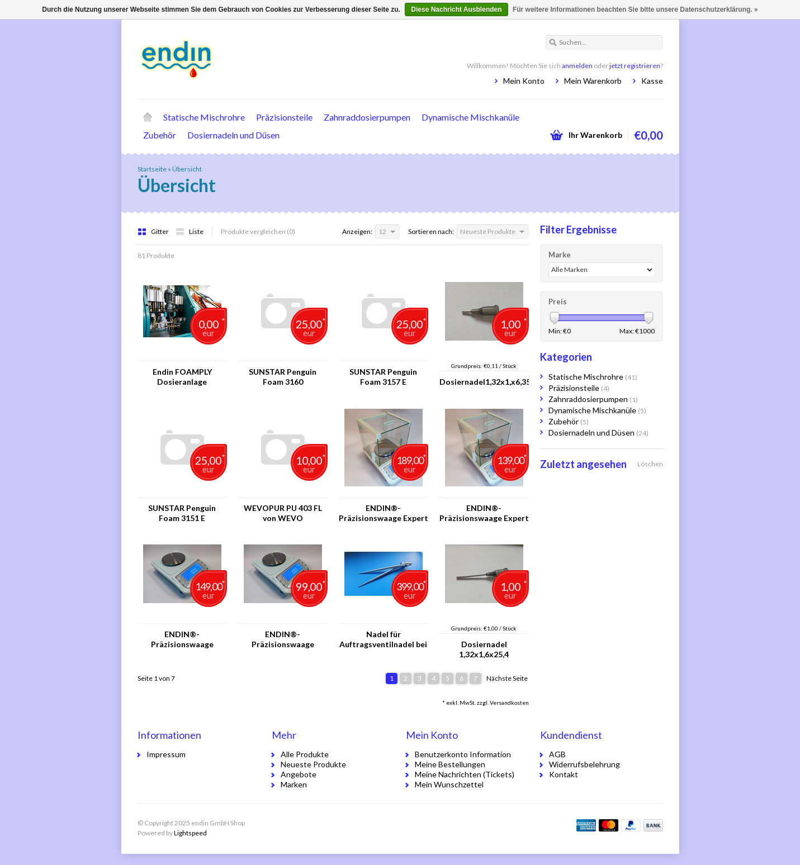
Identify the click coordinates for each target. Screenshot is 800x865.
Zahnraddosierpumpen (367, 117)
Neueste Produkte (313, 764)
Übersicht (187, 169)
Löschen (650, 464)
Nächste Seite (507, 678)
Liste (189, 231)
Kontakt (563, 774)
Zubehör (159, 135)
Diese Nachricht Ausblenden (456, 9)
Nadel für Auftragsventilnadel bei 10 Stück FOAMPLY (383, 639)
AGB (557, 754)
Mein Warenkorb (593, 80)
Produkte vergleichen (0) (258, 231)
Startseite (148, 117)
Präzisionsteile (284, 117)
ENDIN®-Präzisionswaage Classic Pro (182, 639)
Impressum (166, 754)
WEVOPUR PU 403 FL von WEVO (283, 513)
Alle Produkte (305, 754)
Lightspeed (190, 833)
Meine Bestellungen (450, 764)
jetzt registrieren (634, 65)
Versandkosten (509, 702)
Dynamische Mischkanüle (470, 117)
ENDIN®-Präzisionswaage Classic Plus (283, 639)
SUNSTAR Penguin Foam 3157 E (383, 376)
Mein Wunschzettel (449, 784)
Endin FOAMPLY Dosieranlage (182, 376)
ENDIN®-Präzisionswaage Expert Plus (484, 513)
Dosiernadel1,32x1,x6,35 (484, 381)
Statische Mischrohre (204, 117)
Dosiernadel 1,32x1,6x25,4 (484, 649)
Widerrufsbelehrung (584, 764)
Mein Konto (524, 80)
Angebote (298, 774)
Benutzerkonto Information (463, 754)
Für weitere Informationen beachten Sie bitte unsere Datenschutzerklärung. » (635, 9)
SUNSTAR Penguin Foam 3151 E (182, 513)
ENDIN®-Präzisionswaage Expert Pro (383, 513)
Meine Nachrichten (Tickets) (464, 774)
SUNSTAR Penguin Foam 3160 (282, 376)
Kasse (652, 80)
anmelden (577, 65)
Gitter (154, 231)
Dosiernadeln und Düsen (233, 135)
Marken (294, 784)
